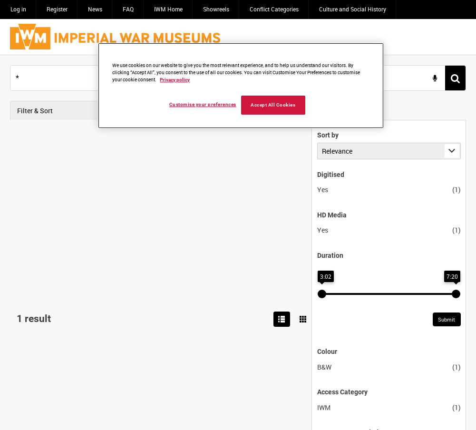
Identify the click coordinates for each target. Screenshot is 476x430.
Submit (145, 319)
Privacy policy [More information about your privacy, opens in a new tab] (175, 79)
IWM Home (168, 9)
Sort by (26, 135)
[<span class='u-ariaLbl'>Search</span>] (455, 78)
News (95, 9)
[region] (241, 85)
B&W (23, 366)
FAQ (128, 9)
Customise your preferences (202, 104)
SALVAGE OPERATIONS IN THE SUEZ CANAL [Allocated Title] (268, 140)
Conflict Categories (274, 9)
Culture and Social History (352, 9)
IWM (22, 407)
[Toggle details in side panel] (442, 140)
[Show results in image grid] (457, 110)
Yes (21, 190)
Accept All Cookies (273, 105)
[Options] (456, 140)
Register (57, 9)
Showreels (216, 9)
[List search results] (436, 110)
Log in (18, 9)
